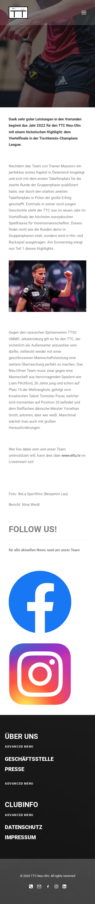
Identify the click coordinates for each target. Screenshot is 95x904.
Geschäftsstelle (29, 759)
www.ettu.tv (71, 455)
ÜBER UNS (21, 736)
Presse (14, 769)
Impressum (20, 837)
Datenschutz (23, 827)
